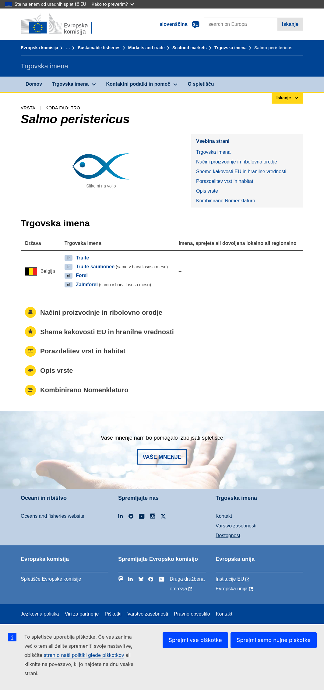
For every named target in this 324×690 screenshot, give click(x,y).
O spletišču (201, 84)
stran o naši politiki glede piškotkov (84, 655)
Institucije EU (230, 579)
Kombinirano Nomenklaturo (225, 200)
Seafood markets (189, 47)
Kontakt (224, 516)
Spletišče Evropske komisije (51, 579)
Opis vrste (207, 191)
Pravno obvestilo (192, 613)
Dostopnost (228, 535)
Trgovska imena (230, 47)
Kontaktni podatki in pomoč (138, 84)
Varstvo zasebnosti (236, 525)
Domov (34, 84)
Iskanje (290, 24)
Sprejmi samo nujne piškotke (274, 640)
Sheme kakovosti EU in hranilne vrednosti (241, 171)
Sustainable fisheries (99, 47)
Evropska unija (232, 588)
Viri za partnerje (82, 613)
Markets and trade (146, 47)
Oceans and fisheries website (52, 516)
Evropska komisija (39, 47)
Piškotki (113, 613)
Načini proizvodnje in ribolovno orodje (236, 161)
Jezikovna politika (40, 613)
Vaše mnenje (162, 457)
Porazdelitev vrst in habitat (224, 181)
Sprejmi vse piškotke (195, 640)
